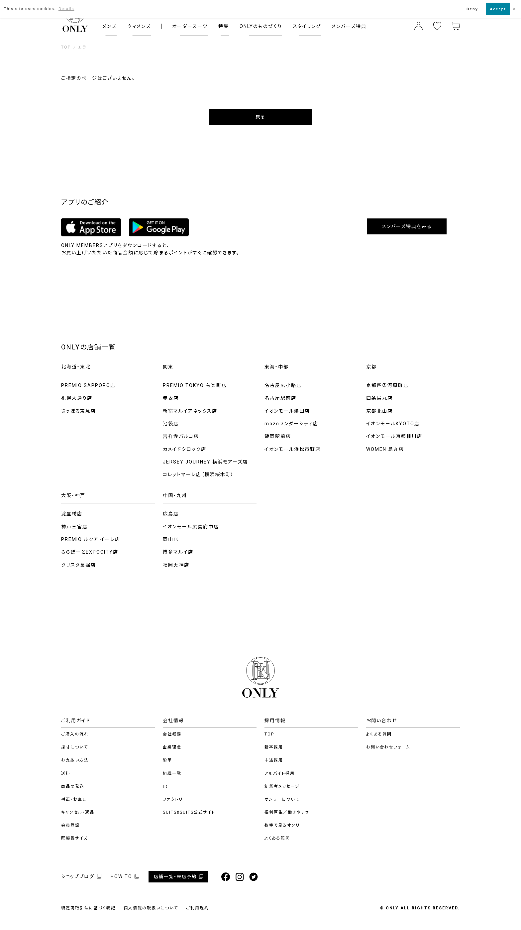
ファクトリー (175, 799)
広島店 (171, 513)
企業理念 (172, 747)
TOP (269, 734)
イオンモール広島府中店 (191, 526)
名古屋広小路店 (283, 385)
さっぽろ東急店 (78, 411)
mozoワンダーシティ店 (291, 423)
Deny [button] (472, 9)
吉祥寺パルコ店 (181, 436)
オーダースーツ (190, 26)
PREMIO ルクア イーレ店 (90, 539)
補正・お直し (73, 799)
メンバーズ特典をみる (407, 226)
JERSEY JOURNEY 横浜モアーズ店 (205, 462)
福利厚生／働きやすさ (286, 812)
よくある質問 (277, 838)
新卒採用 (273, 747)
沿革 (167, 760)
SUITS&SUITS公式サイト (189, 812)
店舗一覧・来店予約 (175, 876)
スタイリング (307, 26)
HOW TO (121, 876)
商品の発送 (72, 786)
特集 (223, 26)
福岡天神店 (176, 565)
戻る (260, 116)
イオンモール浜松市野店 (292, 449)
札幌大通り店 (76, 398)
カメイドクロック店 (184, 449)
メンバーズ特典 (349, 26)
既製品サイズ (74, 838)
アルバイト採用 (279, 773)
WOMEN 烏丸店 (385, 449)
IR (165, 786)
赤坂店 (171, 398)
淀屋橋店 (71, 513)
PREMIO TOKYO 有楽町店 (195, 385)
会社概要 (172, 734)
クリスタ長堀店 (78, 565)
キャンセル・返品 (77, 812)
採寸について (74, 747)
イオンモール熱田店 (287, 411)
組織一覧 (172, 773)
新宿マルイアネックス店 (190, 411)
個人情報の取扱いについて (151, 908)
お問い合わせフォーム (388, 747)
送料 (65, 773)
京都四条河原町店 (387, 385)
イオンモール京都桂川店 (394, 436)
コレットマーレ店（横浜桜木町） (198, 474)
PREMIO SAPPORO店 (88, 385)
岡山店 (171, 539)
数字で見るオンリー (284, 825)
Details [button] (66, 9)
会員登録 (70, 825)
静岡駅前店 (277, 436)
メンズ (109, 26)
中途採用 (273, 760)
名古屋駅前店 (280, 398)
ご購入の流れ (75, 734)
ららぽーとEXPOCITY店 (89, 552)
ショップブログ (77, 876)
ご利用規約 (197, 908)
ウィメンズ (139, 26)
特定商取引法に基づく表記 (88, 908)
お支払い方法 (75, 760)
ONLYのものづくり (261, 26)
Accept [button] (498, 9)
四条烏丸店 (379, 398)
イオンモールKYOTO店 (393, 423)
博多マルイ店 (178, 552)
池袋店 (171, 423)
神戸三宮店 (74, 526)
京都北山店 (379, 411)
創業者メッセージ (282, 786)
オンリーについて (281, 799)
